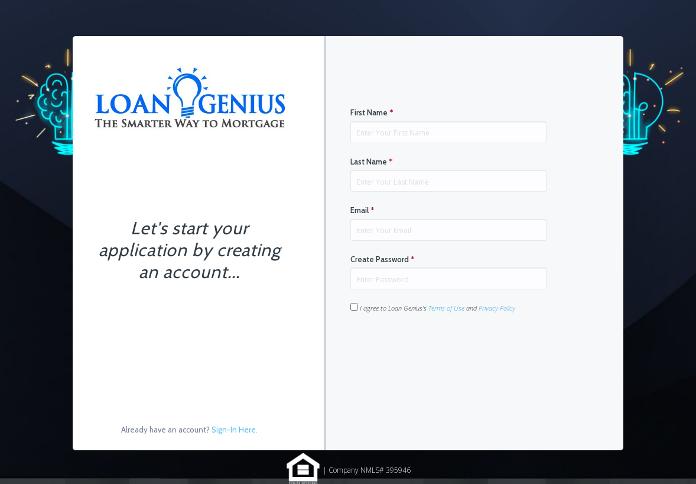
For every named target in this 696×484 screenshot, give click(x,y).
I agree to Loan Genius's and (432, 307)
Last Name (371, 161)
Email (362, 210)
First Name (371, 112)
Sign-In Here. (235, 429)
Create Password (382, 259)
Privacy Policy (497, 308)
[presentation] (440, 350)
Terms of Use (446, 308)
